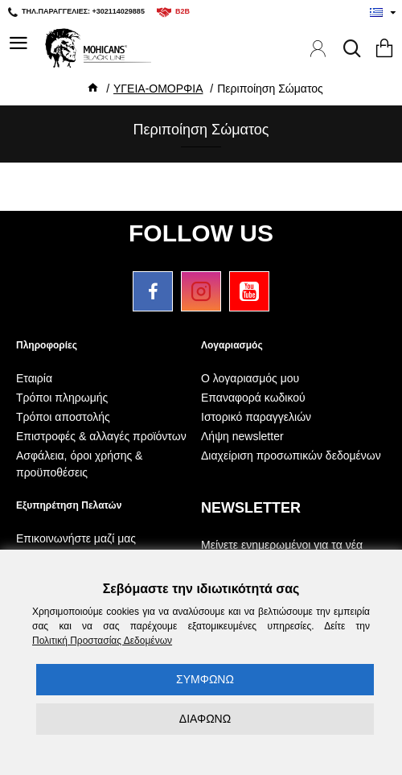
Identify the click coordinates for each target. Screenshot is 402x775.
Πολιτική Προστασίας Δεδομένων (102, 640)
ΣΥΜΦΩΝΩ (205, 679)
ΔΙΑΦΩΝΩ (205, 718)
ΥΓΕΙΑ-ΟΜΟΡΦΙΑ (158, 88)
